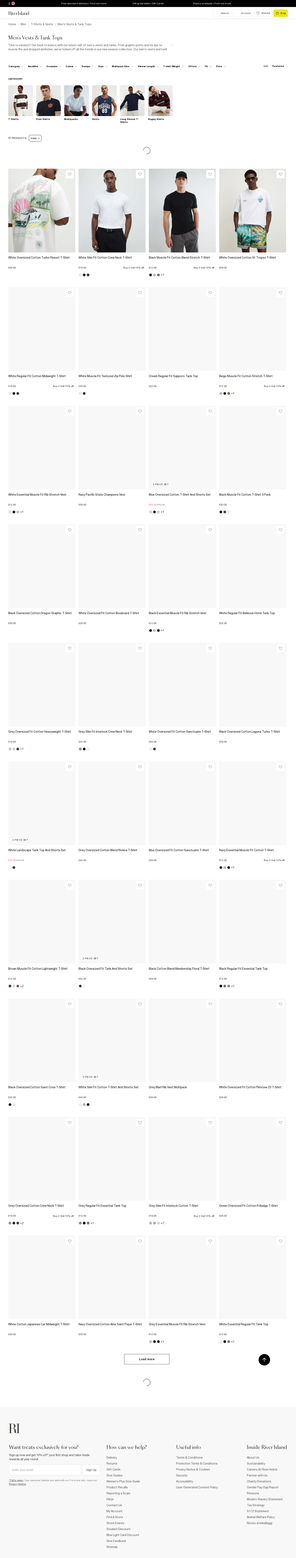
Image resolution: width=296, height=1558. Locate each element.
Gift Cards (113, 1469)
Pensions (253, 1493)
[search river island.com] (222, 13)
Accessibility (184, 1481)
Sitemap (112, 1547)
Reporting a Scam (118, 1493)
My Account (114, 1511)
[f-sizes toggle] (102, 66)
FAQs (110, 1499)
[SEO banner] (90, 47)
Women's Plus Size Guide (123, 1481)
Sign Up (91, 1470)
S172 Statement (258, 1511)
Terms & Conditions (189, 1457)
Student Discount (118, 1529)
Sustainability (256, 1463)
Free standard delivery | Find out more (84, 3)
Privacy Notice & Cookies (193, 1469)
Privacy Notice (17, 1484)
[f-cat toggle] (16, 66)
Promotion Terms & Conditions (196, 1463)
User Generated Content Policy (197, 1487)
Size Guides (114, 1475)
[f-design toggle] (87, 66)
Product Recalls (117, 1487)
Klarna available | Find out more (212, 3)
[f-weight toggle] (173, 66)
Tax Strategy (255, 1505)
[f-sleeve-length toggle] (148, 66)
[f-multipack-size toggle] (122, 66)
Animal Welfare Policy (261, 1517)
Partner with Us (257, 1475)
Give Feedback (116, 1541)
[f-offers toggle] (194, 66)
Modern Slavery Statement (265, 1499)
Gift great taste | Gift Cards (148, 3)
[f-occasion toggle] (53, 66)
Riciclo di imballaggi (259, 1523)
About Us (253, 1457)
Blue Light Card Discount (122, 1535)
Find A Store (114, 1517)
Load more (147, 1359)
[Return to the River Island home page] (21, 13)
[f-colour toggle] (71, 66)
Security (181, 1475)
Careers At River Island (262, 1469)
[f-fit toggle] (208, 66)
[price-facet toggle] (221, 66)
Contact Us (114, 1505)
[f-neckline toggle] (35, 66)
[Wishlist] (70, 174)
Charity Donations (259, 1481)
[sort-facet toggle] (274, 66)
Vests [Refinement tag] (35, 138)
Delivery (111, 1457)
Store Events (115, 1523)
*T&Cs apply (16, 1480)
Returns (111, 1463)
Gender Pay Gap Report (263, 1487)
